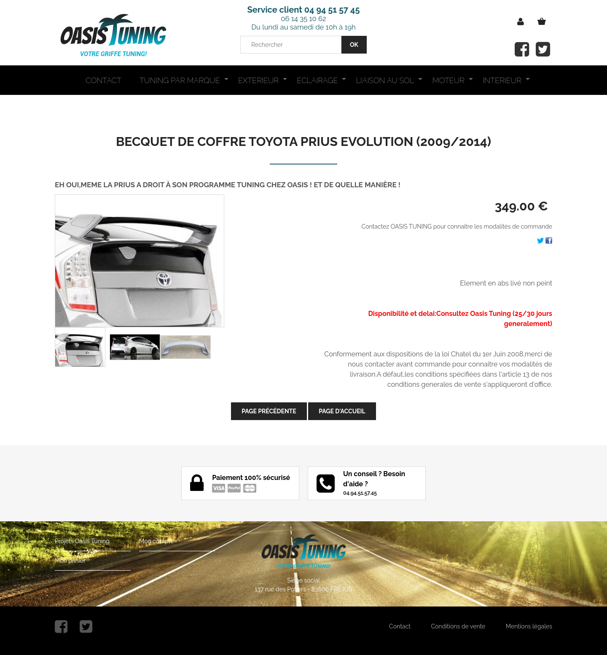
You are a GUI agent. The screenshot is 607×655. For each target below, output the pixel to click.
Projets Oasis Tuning (82, 541)
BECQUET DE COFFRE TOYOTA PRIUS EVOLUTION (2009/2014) (303, 141)
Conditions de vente (458, 626)
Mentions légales (529, 626)
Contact (400, 626)
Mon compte (156, 541)
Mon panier (70, 560)
